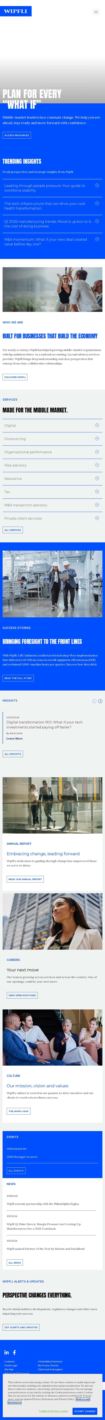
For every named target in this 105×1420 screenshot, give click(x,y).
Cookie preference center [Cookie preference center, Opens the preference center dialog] (53, 1411)
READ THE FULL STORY (18, 678)
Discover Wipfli (15, 377)
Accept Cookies (84, 1411)
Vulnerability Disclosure (50, 1361)
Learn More (14, 738)
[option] (52, 728)
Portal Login (10, 1365)
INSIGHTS (10, 700)
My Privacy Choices (48, 1365)
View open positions (22, 995)
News (11, 1184)
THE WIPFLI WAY (19, 1111)
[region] (52, 1395)
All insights (12, 754)
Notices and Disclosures (16, 1373)
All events (16, 1170)
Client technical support (50, 1369)
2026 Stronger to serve (22, 1156)
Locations (9, 1361)
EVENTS (12, 1137)
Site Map (8, 1369)
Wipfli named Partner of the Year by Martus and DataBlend (46, 1248)
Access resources (16, 135)
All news (15, 1262)
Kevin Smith (16, 733)
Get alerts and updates (21, 1327)
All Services (12, 530)
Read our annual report (25, 879)
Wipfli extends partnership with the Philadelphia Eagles (43, 1204)
